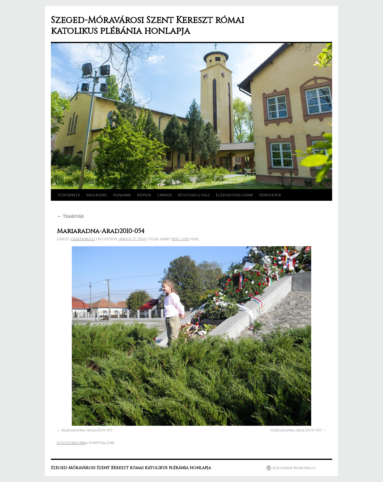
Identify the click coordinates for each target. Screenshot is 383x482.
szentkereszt (83, 239)
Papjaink (122, 195)
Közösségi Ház (194, 195)
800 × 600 (180, 239)
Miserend (96, 195)
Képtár (144, 195)
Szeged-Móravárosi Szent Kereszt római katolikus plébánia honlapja (147, 25)
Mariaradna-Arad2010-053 (87, 430)
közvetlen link (71, 442)
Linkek (164, 195)
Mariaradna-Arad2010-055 (296, 430)
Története (68, 195)
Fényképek (270, 195)
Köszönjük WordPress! (294, 468)
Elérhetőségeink (234, 195)
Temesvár (70, 216)
